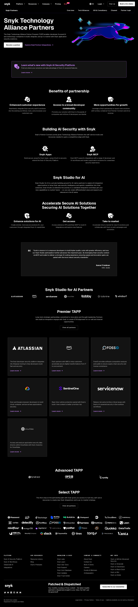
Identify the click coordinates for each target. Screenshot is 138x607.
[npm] (17, 594)
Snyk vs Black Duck (118, 571)
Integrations (8, 569)
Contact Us (88, 563)
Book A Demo (89, 566)
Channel (114, 10)
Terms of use (100, 601)
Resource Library (36, 561)
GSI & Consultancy (100, 10)
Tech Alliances (83, 10)
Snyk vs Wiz (115, 574)
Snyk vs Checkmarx (118, 568)
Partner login (126, 10)
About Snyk (88, 561)
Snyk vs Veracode (117, 565)
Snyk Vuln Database (64, 572)
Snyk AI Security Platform (13, 561)
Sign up (112, 4)
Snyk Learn (61, 563)
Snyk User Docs (63, 566)
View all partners (69, 329)
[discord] (20, 594)
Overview (70, 10)
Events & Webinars (90, 572)
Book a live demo (126, 4)
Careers (86, 569)
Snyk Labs (61, 561)
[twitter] (5, 594)
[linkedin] (11, 594)
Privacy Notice (89, 601)
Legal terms (78, 601)
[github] (14, 594)
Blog (32, 563)
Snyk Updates (62, 574)
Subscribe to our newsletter (113, 588)
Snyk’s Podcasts (36, 566)
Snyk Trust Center (63, 577)
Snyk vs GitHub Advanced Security (120, 562)
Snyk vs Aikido (116, 577)
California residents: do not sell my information (120, 601)
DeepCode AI (8, 566)
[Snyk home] (7, 4)
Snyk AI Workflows (10, 563)
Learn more (25, 73)
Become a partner (13, 45)
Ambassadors (89, 574)
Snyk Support (62, 569)
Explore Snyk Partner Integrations (38, 45)
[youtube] (8, 594)
